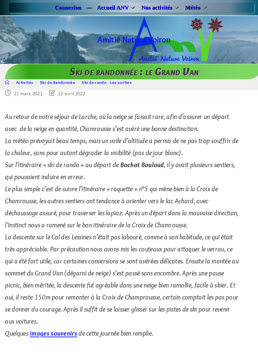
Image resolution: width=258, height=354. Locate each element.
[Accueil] (7, 82)
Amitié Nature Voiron (134, 39)
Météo (196, 7)
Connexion (68, 7)
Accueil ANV (116, 7)
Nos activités (160, 7)
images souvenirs (53, 333)
